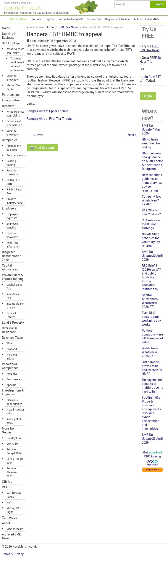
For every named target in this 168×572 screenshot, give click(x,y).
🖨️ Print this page (42, 147)
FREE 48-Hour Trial (151, 60)
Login (148, 96)
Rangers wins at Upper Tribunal (48, 111)
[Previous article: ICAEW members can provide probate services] (38, 135)
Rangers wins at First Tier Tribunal (50, 119)
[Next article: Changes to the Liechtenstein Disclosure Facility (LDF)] (132, 135)
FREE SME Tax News (150, 48)
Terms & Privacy (13, 554)
